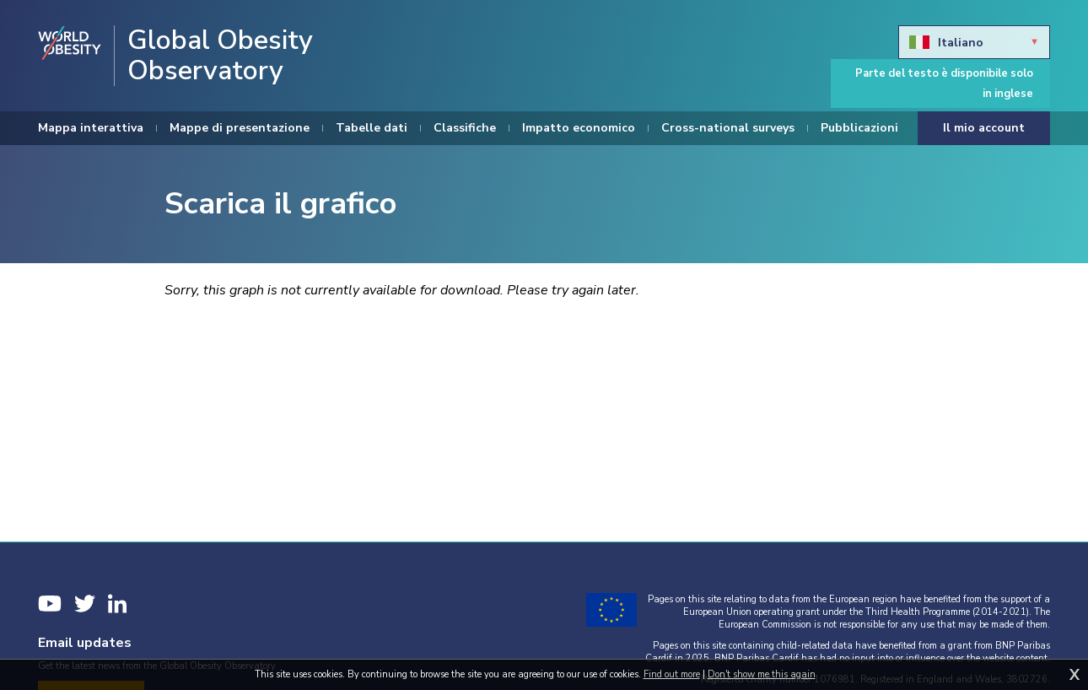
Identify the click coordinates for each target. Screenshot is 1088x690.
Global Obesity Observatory (220, 55)
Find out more (672, 674)
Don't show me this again (762, 674)
